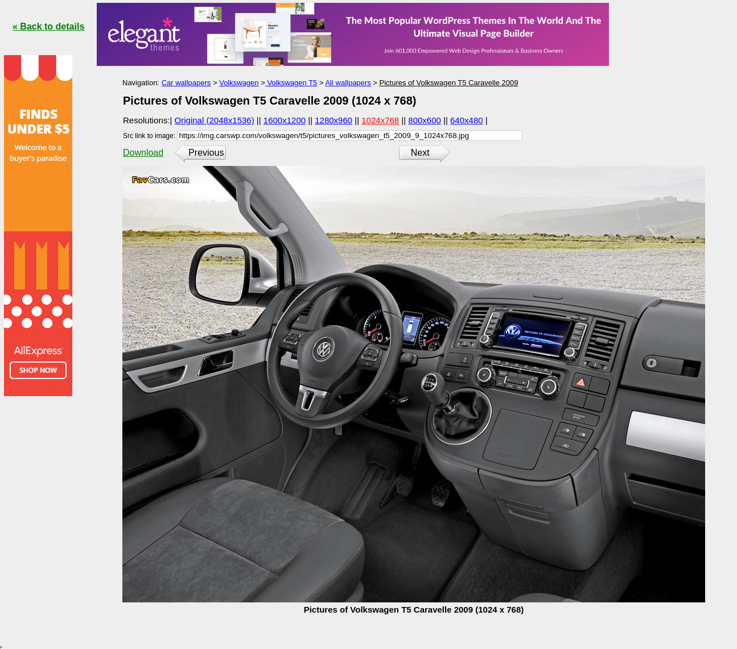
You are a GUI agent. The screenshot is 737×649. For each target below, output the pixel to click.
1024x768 (380, 120)
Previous (206, 152)
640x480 (466, 120)
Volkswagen (238, 82)
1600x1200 (284, 120)
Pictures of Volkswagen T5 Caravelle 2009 (448, 82)
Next (420, 152)
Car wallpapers (186, 82)
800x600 (424, 120)
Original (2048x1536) (214, 120)
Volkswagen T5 (291, 82)
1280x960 (333, 120)
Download (143, 152)
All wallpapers (347, 82)
